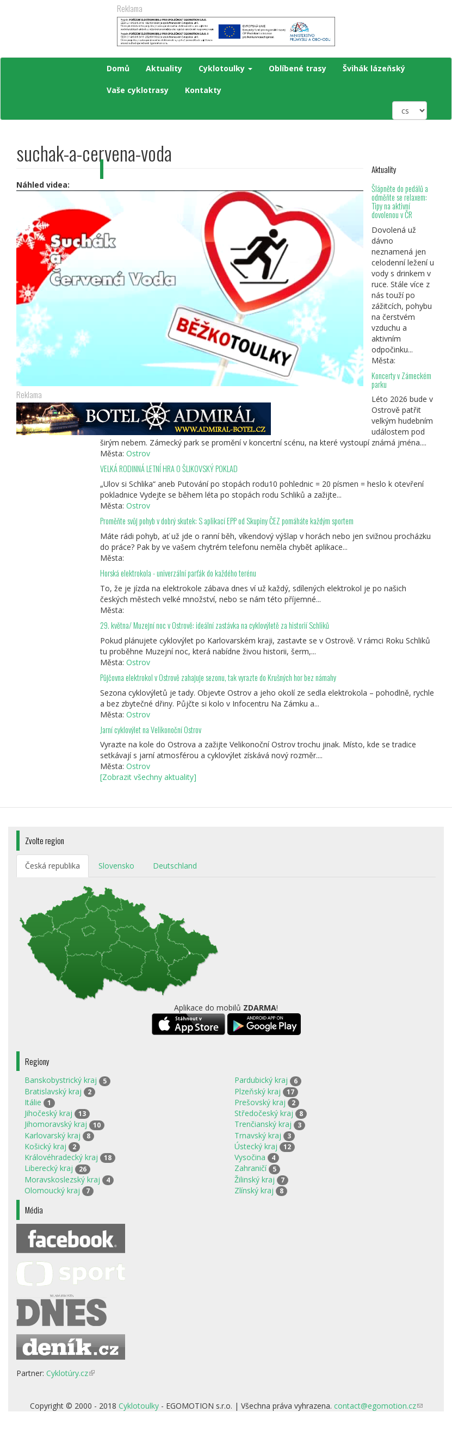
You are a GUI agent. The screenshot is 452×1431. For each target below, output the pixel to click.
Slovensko (116, 865)
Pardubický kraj (261, 1080)
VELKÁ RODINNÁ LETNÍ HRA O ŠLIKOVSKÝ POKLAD (169, 468)
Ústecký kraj (255, 1146)
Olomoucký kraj (52, 1190)
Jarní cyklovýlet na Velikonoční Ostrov (150, 729)
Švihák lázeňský (374, 68)
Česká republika (52, 865)
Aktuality (164, 68)
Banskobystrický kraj (60, 1080)
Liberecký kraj (48, 1168)
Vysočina (249, 1157)
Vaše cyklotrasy (138, 90)
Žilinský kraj (254, 1179)
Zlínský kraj (254, 1190)
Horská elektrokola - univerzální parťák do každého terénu (178, 573)
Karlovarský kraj (52, 1135)
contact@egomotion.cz (378, 1406)
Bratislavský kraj (53, 1091)
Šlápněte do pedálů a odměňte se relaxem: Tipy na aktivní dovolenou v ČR (399, 201)
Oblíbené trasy (297, 68)
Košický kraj (45, 1146)
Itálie (32, 1102)
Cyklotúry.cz (70, 1373)
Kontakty (203, 90)
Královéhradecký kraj (61, 1157)
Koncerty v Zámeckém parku (401, 380)
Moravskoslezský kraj (62, 1179)
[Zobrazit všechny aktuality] (148, 777)
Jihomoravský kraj (55, 1124)
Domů (118, 68)
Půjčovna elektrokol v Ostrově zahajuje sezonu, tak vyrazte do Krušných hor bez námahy (218, 677)
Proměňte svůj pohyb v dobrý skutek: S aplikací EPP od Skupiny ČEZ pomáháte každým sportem (227, 520)
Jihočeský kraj (48, 1113)
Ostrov (138, 453)
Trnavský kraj (257, 1135)
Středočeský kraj (263, 1113)
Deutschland (175, 865)
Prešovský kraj (260, 1102)
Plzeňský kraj (257, 1091)
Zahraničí (250, 1168)
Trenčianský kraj (263, 1124)
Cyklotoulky (225, 68)
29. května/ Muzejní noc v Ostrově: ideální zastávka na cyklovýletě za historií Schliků (214, 625)
